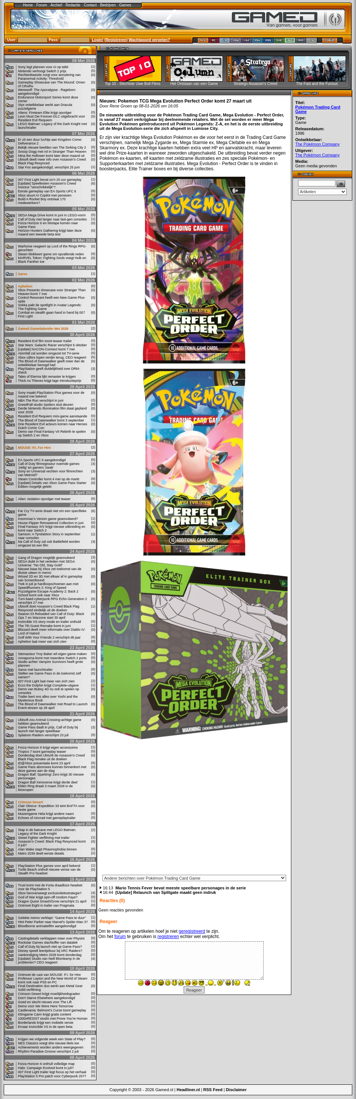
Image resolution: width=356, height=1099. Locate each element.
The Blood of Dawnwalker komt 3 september (51, 420)
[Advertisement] (322, 317)
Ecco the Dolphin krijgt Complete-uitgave (48, 685)
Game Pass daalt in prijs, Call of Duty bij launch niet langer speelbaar (48, 729)
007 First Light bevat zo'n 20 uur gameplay (50, 180)
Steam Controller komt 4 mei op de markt (48, 479)
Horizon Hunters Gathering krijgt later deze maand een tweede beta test (50, 232)
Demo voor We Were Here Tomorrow (45, 1006)
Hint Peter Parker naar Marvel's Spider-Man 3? (53, 922)
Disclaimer (236, 1089)
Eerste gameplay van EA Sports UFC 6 (47, 191)
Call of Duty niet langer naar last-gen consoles (52, 219)
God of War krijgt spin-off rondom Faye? (48, 897)
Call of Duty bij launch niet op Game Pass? (50, 947)
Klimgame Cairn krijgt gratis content (44, 1014)
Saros (22, 274)
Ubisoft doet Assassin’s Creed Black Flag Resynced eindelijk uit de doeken (48, 608)
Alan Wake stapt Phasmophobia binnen (47, 849)
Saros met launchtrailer (35, 670)
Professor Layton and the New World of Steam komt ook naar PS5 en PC (52, 980)
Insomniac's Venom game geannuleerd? (48, 519)
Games (125, 5)
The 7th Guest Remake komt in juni (44, 626)
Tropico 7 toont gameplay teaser (42, 752)
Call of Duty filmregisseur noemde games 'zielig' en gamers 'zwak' (49, 465)
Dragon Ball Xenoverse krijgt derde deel (47, 782)
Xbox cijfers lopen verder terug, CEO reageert (52, 357)
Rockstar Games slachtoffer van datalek (47, 942)
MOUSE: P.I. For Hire (34, 448)
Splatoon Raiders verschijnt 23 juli (43, 735)
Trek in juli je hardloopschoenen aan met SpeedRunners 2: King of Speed (48, 586)
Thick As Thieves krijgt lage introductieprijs (49, 381)
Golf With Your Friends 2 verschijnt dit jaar (49, 637)
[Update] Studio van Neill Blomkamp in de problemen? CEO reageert (49, 960)
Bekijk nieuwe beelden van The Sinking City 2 (52, 147)
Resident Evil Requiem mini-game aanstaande (52, 416)
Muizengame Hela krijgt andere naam (46, 814)
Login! (98, 39)
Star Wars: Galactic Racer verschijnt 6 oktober (52, 345)
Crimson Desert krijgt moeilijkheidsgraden (49, 994)
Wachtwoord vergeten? (149, 39)
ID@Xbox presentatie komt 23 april (44, 763)
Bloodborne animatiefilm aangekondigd (47, 926)
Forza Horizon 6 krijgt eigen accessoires (48, 747)
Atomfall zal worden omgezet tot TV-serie (48, 353)
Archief (56, 5)
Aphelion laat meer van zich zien (42, 641)
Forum (41, 5)
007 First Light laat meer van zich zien (46, 681)
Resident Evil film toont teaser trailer (45, 341)
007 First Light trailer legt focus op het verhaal (52, 1072)
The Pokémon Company (317, 144)
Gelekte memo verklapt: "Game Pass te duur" (52, 918)
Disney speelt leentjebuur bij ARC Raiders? (50, 951)
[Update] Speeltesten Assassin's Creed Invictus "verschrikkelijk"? (47, 185)
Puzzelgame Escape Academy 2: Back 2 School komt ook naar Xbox (48, 593)
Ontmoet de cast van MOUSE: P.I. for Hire (49, 975)
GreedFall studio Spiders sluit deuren (45, 405)
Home (28, 5)
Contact (90, 5)
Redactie (72, 5)
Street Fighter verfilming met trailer (44, 838)
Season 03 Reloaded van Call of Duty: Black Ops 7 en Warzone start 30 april (51, 615)
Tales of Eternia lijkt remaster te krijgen (47, 376)
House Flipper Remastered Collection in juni (51, 523)
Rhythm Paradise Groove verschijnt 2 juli (48, 1051)
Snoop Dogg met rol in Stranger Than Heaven (52, 151)
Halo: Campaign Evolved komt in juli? (46, 1068)
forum (120, 936)
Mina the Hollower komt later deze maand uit (51, 156)
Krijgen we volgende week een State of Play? (52, 1039)
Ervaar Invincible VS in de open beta (45, 1027)
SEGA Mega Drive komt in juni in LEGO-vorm (52, 215)
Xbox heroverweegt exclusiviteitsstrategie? (50, 893)
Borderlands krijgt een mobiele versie (45, 1023)
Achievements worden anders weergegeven (50, 1047)
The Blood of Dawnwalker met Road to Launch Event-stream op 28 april (53, 706)
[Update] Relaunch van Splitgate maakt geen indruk (166, 892)
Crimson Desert (30, 802)
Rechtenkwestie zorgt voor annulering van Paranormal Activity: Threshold (49, 76)
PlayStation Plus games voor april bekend (49, 866)
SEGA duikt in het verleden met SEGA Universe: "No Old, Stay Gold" (46, 563)
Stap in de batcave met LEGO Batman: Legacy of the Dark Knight (47, 831)
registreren (168, 936)
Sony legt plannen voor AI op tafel (43, 67)
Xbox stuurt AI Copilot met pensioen (44, 195)
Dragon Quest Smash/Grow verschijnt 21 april (52, 901)
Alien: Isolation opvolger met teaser (44, 499)
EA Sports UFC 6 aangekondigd (42, 460)
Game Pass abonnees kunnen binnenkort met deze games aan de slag (52, 769)
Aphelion (25, 286)
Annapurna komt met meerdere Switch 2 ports (52, 658)
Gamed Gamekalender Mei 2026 (43, 329)
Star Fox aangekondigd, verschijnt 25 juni (49, 167)
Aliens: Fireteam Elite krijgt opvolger (45, 113)
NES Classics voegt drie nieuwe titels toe (48, 1043)
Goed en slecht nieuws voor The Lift (44, 1002)
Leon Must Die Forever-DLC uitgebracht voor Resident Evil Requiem (51, 118)
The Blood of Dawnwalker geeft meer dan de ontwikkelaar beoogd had (51, 363)
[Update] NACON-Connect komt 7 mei (46, 349)
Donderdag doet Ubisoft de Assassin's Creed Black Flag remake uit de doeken (51, 757)
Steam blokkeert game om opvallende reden (51, 254)
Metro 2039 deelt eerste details (41, 853)
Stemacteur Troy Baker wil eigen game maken (52, 654)
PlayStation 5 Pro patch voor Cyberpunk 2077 (52, 1076)
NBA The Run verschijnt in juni (40, 400)
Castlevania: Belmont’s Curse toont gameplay (52, 1010)
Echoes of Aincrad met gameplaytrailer (47, 818)
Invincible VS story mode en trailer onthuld (49, 622)
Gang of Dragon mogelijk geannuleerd (46, 558)
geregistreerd (192, 931)
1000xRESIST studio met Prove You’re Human (53, 1018)
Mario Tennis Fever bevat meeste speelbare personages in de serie (181, 888)
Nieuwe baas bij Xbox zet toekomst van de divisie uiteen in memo (50, 571)
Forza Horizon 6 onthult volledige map (46, 1064)
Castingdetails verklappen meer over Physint (51, 938)
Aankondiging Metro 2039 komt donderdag (50, 955)
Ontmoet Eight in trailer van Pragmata (46, 905)
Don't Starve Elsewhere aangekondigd (46, 998)
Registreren (115, 39)
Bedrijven (108, 5)
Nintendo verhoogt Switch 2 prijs (42, 71)
